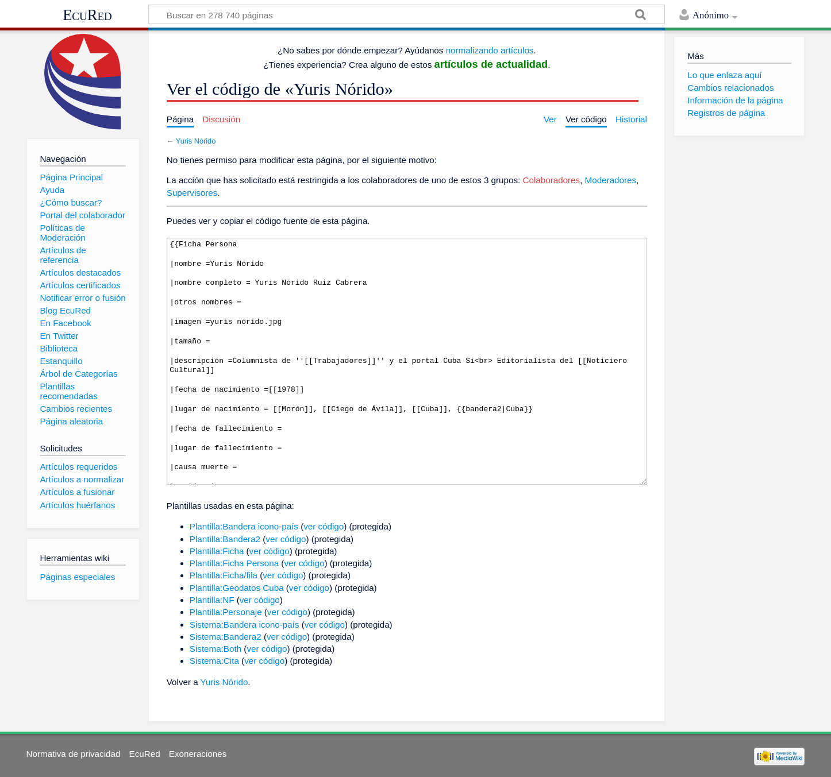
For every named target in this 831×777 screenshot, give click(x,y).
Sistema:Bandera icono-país (244, 624)
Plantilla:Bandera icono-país (244, 526)
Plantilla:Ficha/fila (223, 575)
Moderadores (611, 180)
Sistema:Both (215, 649)
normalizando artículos (490, 50)
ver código (323, 526)
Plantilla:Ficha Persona (234, 563)
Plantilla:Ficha (217, 551)
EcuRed (87, 15)
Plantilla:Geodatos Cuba (237, 588)
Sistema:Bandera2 (225, 636)
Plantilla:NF (212, 600)
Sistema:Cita (214, 661)
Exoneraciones (197, 754)
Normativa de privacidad (73, 754)
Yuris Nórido (196, 141)
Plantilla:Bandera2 (225, 539)
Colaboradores (551, 180)
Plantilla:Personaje (226, 612)
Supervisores (192, 193)
